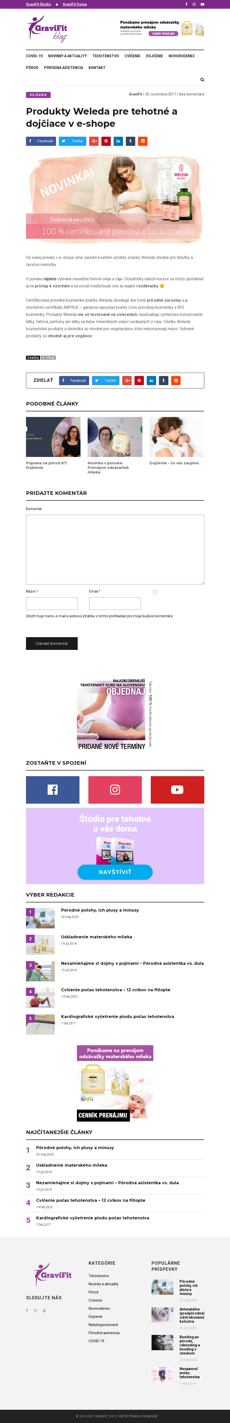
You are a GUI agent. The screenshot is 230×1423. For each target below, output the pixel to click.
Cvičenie (132, 56)
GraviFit (135, 94)
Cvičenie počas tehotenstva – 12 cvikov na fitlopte (115, 990)
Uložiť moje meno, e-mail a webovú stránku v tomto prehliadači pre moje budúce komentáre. (100, 616)
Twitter (72, 141)
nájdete (50, 278)
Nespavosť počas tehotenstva (190, 1373)
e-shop (48, 357)
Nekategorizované (103, 1325)
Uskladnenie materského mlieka (96, 937)
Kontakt (97, 68)
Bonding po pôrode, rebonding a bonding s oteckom (190, 1345)
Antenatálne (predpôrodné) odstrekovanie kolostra (192, 1315)
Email (93, 591)
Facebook (41, 141)
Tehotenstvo (105, 56)
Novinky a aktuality (67, 56)
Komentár (34, 509)
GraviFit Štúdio (38, 4)
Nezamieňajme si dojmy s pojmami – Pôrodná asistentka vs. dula (132, 963)
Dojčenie (154, 56)
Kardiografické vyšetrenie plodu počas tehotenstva (117, 1016)
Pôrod (32, 68)
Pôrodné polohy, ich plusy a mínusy (100, 910)
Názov (31, 591)
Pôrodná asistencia (63, 68)
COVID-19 (34, 56)
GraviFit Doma (75, 4)
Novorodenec (182, 56)
